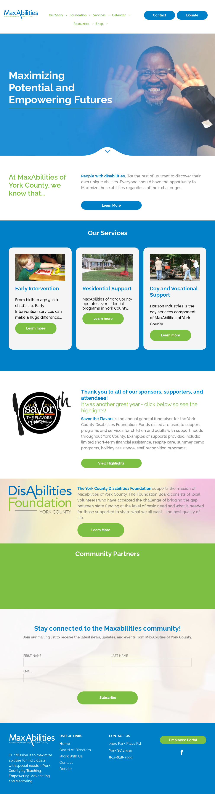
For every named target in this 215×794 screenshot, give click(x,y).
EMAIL (27, 671)
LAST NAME (119, 655)
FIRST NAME (32, 655)
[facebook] (182, 753)
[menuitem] (59, 15)
